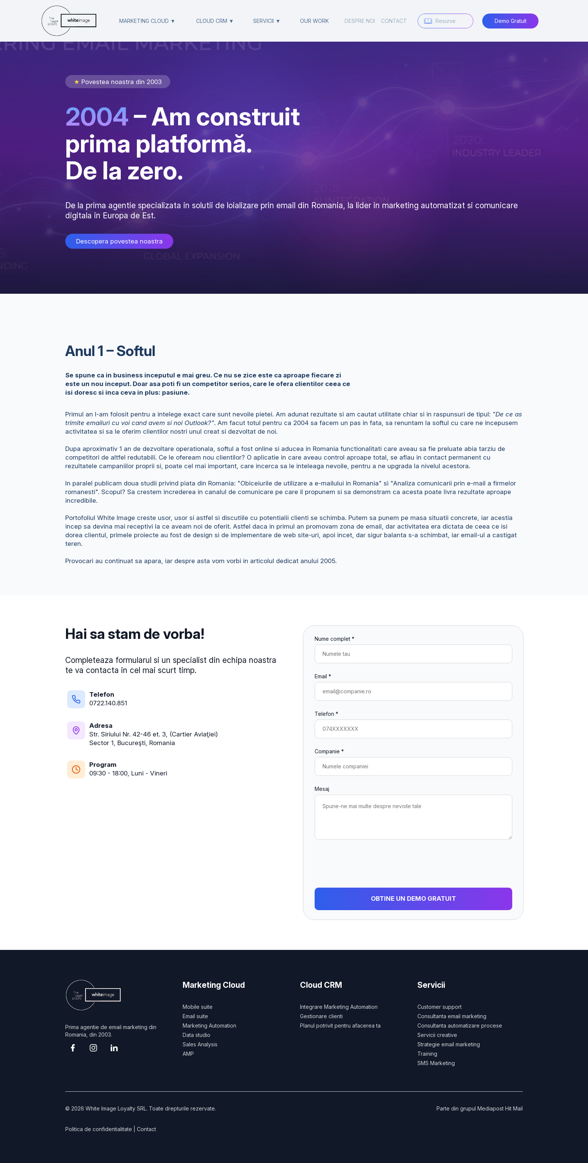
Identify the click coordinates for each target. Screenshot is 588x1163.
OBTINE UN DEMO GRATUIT (413, 898)
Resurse (445, 21)
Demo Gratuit (510, 21)
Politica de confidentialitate (98, 1129)
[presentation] (372, 863)
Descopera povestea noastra (119, 241)
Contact (146, 1129)
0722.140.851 (108, 703)
